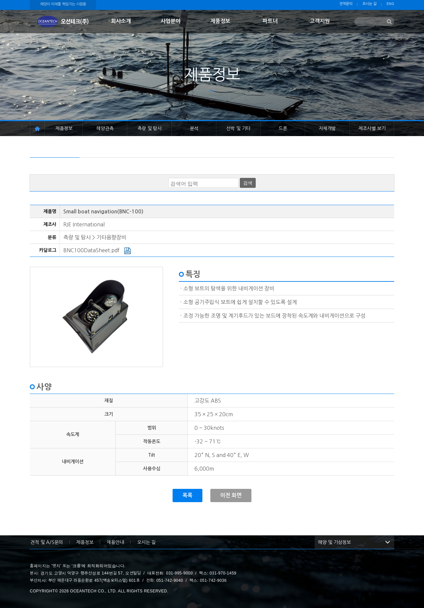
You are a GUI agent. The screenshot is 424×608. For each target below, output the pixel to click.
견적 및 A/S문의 (46, 542)
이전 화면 (230, 495)
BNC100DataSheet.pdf (97, 250)
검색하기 (389, 22)
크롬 (76, 566)
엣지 (56, 566)
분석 (194, 128)
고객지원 (320, 21)
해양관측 (105, 128)
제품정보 (220, 21)
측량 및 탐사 (149, 128)
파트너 (270, 21)
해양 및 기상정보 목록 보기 (387, 542)
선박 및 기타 (238, 128)
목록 (187, 495)
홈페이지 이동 (37, 128)
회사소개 (121, 21)
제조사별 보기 (372, 128)
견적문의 (345, 4)
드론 (283, 128)
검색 (247, 183)
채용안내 (115, 542)
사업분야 (171, 21)
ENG (390, 4)
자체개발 (327, 128)
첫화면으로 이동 (63, 21)
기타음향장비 (111, 237)
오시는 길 (369, 4)
